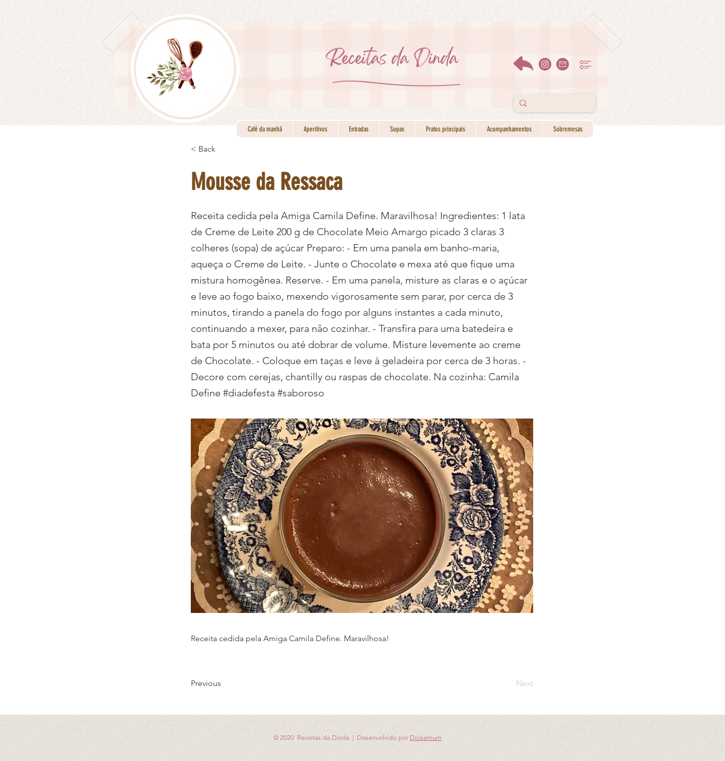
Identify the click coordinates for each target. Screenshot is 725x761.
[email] (562, 64)
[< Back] (224, 149)
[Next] (508, 683)
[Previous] (224, 683)
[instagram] (545, 64)
